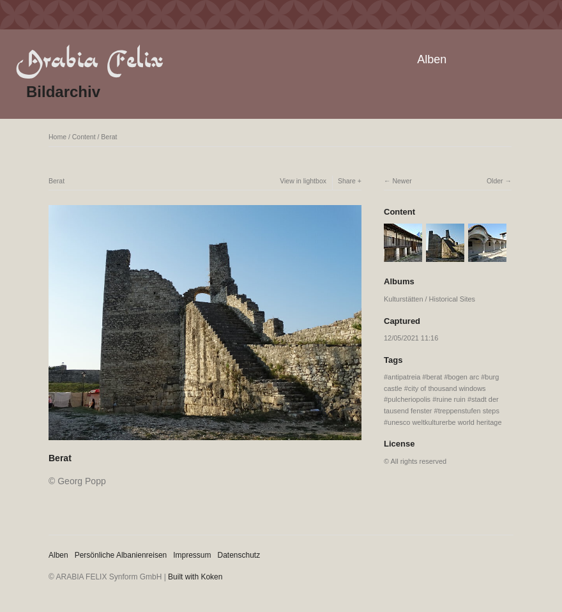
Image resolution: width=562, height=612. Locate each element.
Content (84, 137)
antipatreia (404, 377)
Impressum (192, 555)
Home (57, 137)
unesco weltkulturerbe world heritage (444, 422)
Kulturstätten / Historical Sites (429, 299)
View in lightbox (303, 181)
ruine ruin (451, 399)
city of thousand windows (447, 388)
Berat (109, 137)
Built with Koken (195, 576)
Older (495, 181)
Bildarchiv (63, 91)
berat (434, 377)
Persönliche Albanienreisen (121, 555)
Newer (401, 181)
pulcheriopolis (409, 399)
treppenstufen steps (468, 411)
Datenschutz (239, 555)
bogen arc (464, 377)
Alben (431, 59)
